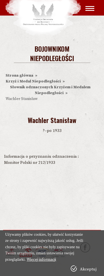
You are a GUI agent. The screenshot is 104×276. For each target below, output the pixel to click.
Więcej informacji (41, 259)
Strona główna (19, 75)
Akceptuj (88, 269)
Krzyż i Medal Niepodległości (33, 81)
